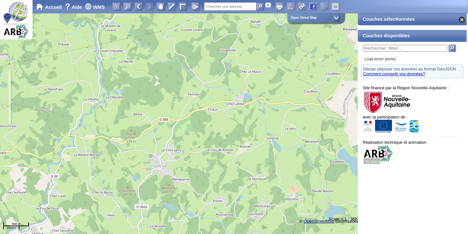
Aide (74, 7)
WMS (95, 7)
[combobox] (268, 5)
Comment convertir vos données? (394, 73)
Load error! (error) (380, 59)
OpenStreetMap (319, 221)
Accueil (49, 7)
